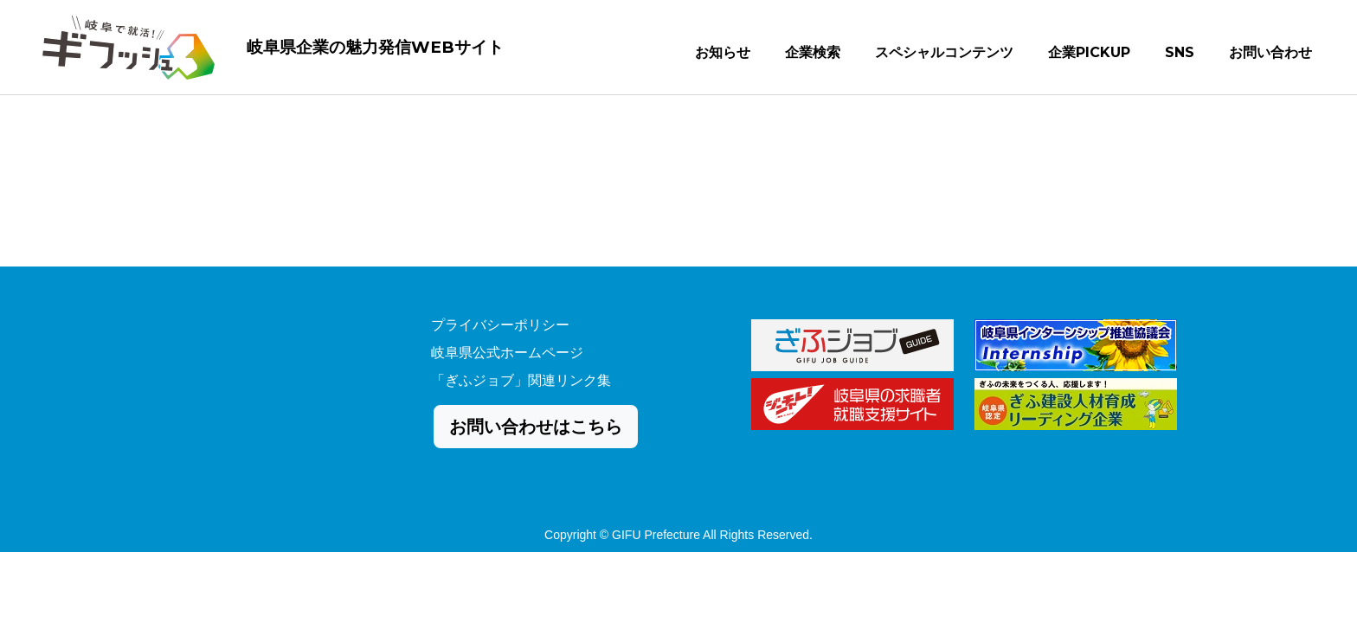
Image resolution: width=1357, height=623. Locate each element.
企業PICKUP (1089, 55)
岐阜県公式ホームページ (507, 352)
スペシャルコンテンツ (944, 55)
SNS (1179, 55)
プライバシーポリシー (500, 325)
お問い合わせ (1270, 55)
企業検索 (812, 55)
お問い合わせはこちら (535, 426)
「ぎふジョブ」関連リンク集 (521, 380)
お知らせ (722, 55)
